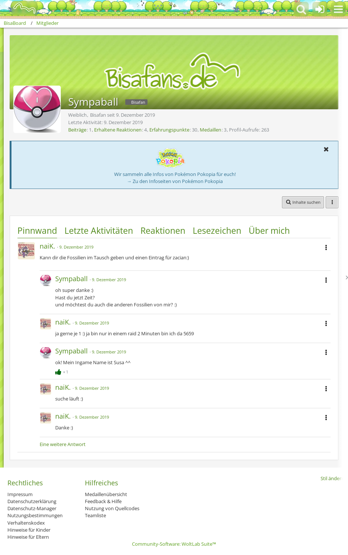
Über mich (269, 230)
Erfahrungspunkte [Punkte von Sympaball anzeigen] (169, 129)
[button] (338, 9)
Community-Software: (174, 544)
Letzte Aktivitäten (98, 230)
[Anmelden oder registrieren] (319, 9)
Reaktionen (162, 230)
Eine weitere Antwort (63, 444)
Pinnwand (37, 230)
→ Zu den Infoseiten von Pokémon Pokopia (175, 181)
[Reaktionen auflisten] (62, 370)
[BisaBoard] (19, 8)
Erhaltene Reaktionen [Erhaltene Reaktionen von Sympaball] (118, 129)
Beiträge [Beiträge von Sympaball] (77, 129)
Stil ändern (332, 478)
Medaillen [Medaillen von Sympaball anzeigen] (210, 129)
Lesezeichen (217, 230)
